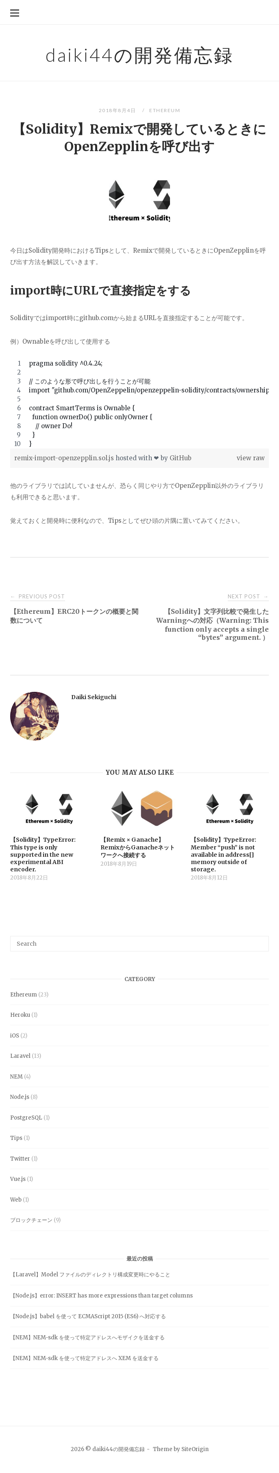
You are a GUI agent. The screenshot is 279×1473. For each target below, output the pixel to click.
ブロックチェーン (31, 1220)
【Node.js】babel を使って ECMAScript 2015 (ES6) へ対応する (88, 1316)
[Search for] (139, 943)
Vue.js (18, 1179)
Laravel (20, 1056)
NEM (16, 1076)
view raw (251, 458)
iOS (14, 1035)
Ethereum (164, 110)
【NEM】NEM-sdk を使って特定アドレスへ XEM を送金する (84, 1358)
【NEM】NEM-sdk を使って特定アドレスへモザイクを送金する (87, 1337)
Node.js (19, 1097)
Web (16, 1199)
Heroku (20, 1015)
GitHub (181, 458)
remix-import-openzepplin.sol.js (65, 458)
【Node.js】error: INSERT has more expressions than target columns (101, 1295)
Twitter (20, 1158)
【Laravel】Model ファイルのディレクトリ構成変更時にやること (90, 1274)
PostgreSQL (26, 1117)
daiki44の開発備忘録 (140, 55)
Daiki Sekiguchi (93, 697)
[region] (139, 403)
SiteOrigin (195, 1449)
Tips (16, 1138)
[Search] (260, 940)
